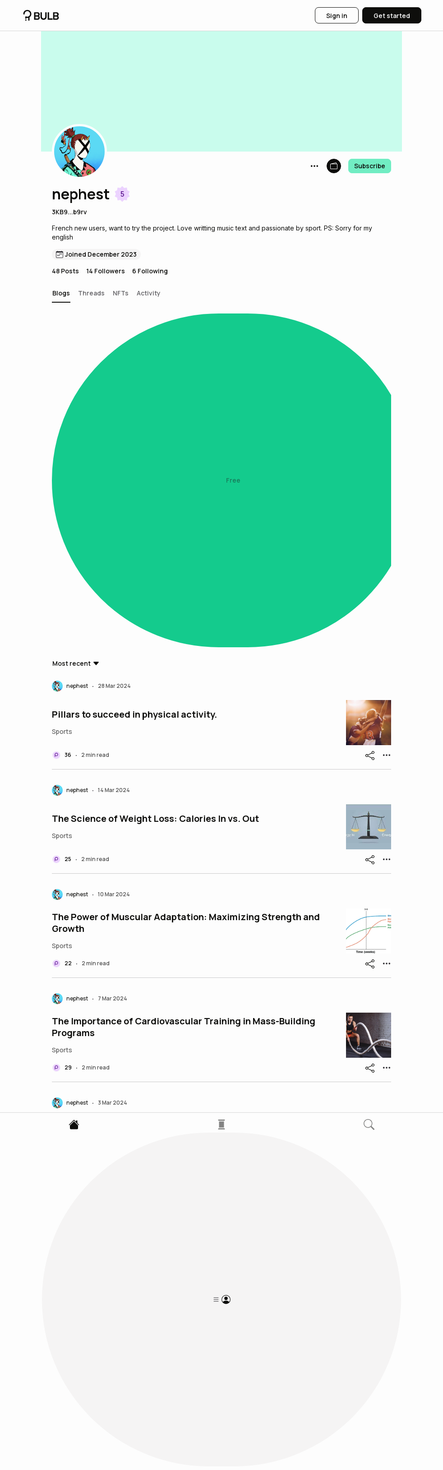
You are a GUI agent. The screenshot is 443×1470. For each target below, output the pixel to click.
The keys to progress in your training (131, 812)
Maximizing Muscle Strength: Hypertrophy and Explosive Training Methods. (176, 1124)
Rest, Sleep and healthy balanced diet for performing (168, 916)
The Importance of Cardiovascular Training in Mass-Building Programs (183, 707)
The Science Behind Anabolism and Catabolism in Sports (175, 1020)
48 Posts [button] (65, 271)
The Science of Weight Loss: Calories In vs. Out (155, 499)
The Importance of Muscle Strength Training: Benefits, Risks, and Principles (185, 1228)
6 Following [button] (150, 271)
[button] (79, 151)
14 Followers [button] (105, 271)
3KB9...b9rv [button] (69, 211)
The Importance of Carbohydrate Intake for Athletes (166, 1333)
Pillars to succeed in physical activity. (134, 395)
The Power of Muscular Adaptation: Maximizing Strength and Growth (186, 603)
